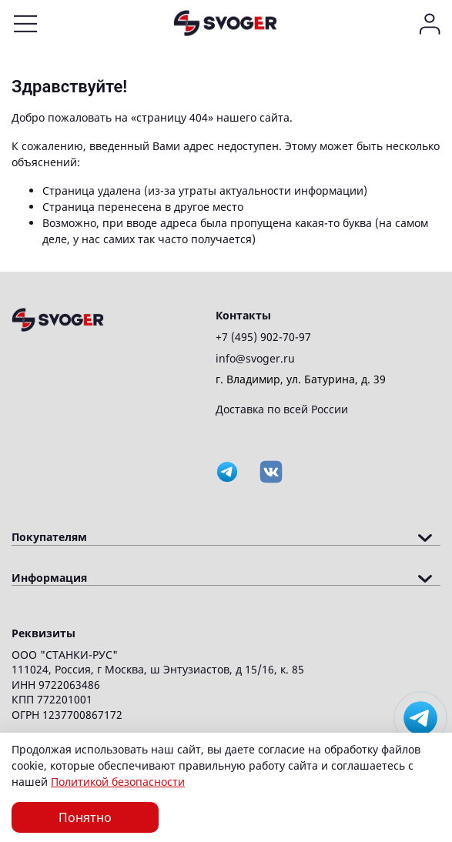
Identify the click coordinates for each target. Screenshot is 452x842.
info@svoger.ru (255, 358)
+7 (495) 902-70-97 (263, 336)
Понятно (85, 817)
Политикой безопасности (118, 781)
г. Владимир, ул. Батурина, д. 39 (301, 379)
